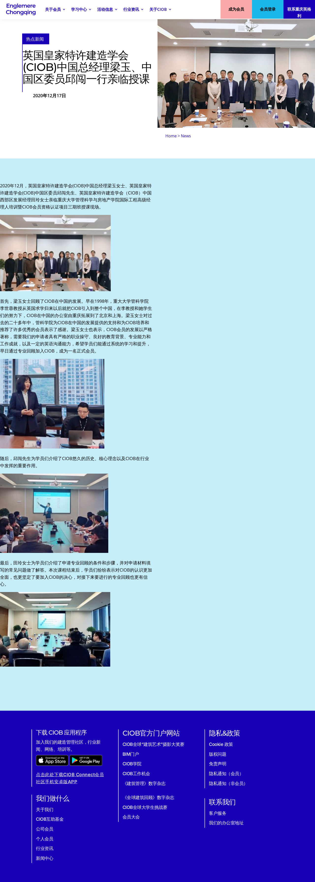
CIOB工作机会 (136, 773)
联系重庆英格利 (299, 12)
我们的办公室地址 (226, 822)
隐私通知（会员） (226, 773)
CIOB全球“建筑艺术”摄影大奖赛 (153, 744)
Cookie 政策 (221, 744)
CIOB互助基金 (49, 819)
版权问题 (217, 754)
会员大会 (131, 816)
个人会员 (44, 838)
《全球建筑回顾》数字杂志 (148, 797)
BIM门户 (131, 754)
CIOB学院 (132, 763)
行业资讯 (131, 9)
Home (171, 136)
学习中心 (79, 9)
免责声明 (217, 763)
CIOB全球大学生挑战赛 (145, 807)
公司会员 (44, 829)
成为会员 (236, 9)
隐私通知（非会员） (228, 783)
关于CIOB (158, 9)
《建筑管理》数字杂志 (144, 783)
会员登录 (268, 9)
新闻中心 (44, 858)
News (186, 136)
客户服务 (217, 813)
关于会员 (53, 9)
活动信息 (105, 9)
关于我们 (44, 809)
